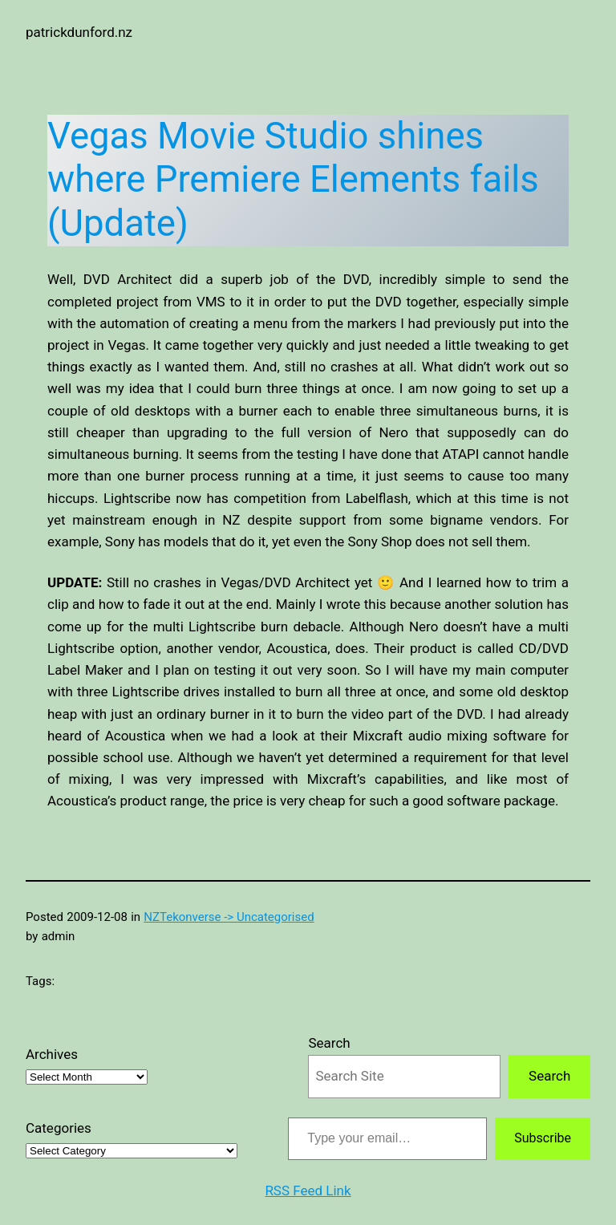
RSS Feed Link (308, 1190)
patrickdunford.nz (79, 32)
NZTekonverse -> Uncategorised (229, 917)
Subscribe (542, 1138)
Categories (58, 1128)
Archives (52, 1054)
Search (329, 1043)
